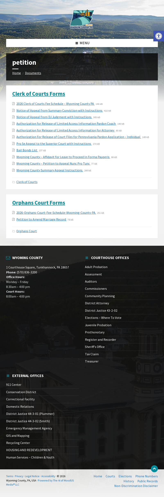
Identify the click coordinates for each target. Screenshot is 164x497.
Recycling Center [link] (18, 443)
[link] (158, 36)
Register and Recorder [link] (100, 340)
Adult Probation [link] (96, 267)
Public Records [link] (147, 481)
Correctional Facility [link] (20, 399)
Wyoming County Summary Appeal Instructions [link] (49, 170)
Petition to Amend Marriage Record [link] (41, 219)
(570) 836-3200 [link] (26, 272)
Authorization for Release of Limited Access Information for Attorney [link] (65, 130)
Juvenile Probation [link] (98, 325)
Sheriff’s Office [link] (95, 347)
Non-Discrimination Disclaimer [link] (136, 486)
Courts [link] (110, 476)
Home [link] (16, 73)
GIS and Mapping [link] (17, 436)
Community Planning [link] (100, 296)
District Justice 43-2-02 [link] (101, 310)
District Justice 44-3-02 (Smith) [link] (28, 421)
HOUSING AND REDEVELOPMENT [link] (29, 450)
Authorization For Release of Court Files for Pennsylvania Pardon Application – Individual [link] (78, 137)
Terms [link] (9, 476)
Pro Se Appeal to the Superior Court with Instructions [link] (54, 144)
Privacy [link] (19, 476)
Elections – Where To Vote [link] (103, 318)
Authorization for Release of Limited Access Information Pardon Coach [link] (66, 124)
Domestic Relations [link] (20, 407)
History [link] (128, 481)
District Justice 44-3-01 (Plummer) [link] (30, 414)
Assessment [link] (93, 274)
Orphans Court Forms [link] (38, 202)
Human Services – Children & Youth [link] (30, 457)
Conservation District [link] (21, 392)
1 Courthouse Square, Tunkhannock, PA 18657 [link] (37, 267)
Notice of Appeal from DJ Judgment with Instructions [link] (54, 117)
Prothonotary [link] (94, 332)
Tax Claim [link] (92, 354)
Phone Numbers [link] (146, 476)
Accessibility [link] (48, 476)
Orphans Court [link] (26, 231)
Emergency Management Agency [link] (29, 428)
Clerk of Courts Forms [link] (38, 93)
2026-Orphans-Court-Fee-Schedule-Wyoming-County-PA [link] (56, 213)
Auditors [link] (91, 281)
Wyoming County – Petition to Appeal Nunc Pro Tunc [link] (53, 163)
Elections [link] (125, 476)
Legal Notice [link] (32, 476)
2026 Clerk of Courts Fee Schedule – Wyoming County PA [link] (55, 104)
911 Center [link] (13, 385)
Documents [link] (33, 73)
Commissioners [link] (96, 289)
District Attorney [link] (97, 303)
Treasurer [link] (91, 361)
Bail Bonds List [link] (27, 150)
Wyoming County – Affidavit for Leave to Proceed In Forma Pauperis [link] (63, 157)
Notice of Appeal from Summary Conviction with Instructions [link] (59, 110)
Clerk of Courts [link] (26, 182)
